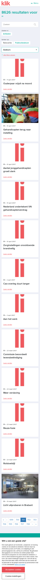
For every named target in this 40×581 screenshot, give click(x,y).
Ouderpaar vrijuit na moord (17, 83)
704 (4, 524)
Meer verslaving (11, 392)
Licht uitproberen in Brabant (18, 505)
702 (29, 520)
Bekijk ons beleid (20, 564)
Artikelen (7, 34)
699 (11, 520)
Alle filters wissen (8, 55)
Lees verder (7, 89)
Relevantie (7, 43)
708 (28, 524)
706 (16, 524)
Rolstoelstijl (9, 463)
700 (17, 520)
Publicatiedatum (22, 43)
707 (22, 524)
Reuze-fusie (9, 428)
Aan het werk (10, 319)
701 (24, 519)
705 (10, 524)
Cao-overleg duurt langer (16, 283)
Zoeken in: (5, 31)
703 (34, 520)
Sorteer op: (5, 40)
